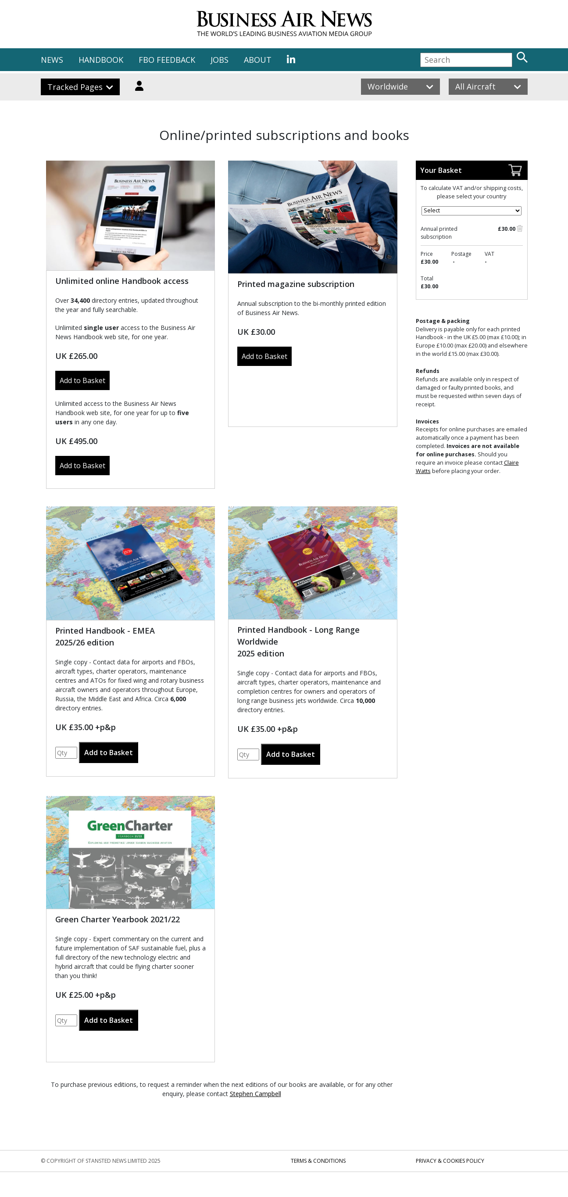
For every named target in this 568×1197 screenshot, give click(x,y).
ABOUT (257, 59)
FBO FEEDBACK (167, 59)
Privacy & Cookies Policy (450, 1161)
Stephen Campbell (255, 1093)
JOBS (220, 59)
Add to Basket (82, 380)
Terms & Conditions (318, 1161)
